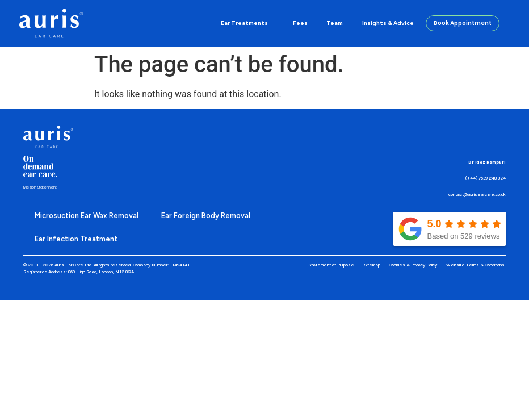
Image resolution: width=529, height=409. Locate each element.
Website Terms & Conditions (476, 265)
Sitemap (372, 265)
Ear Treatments (247, 23)
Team (334, 23)
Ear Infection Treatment (76, 239)
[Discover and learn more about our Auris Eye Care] (50, 23)
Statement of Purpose (332, 265)
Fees (300, 23)
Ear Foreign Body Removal (205, 215)
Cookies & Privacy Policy (413, 265)
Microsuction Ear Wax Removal (86, 215)
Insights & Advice (388, 23)
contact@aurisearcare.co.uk (477, 194)
